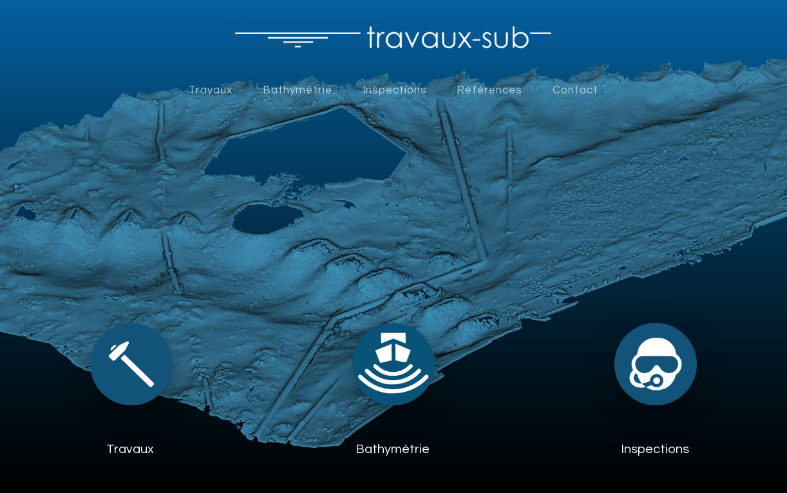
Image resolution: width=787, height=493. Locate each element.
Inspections (395, 90)
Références (489, 90)
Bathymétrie (297, 90)
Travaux (210, 90)
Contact (575, 90)
